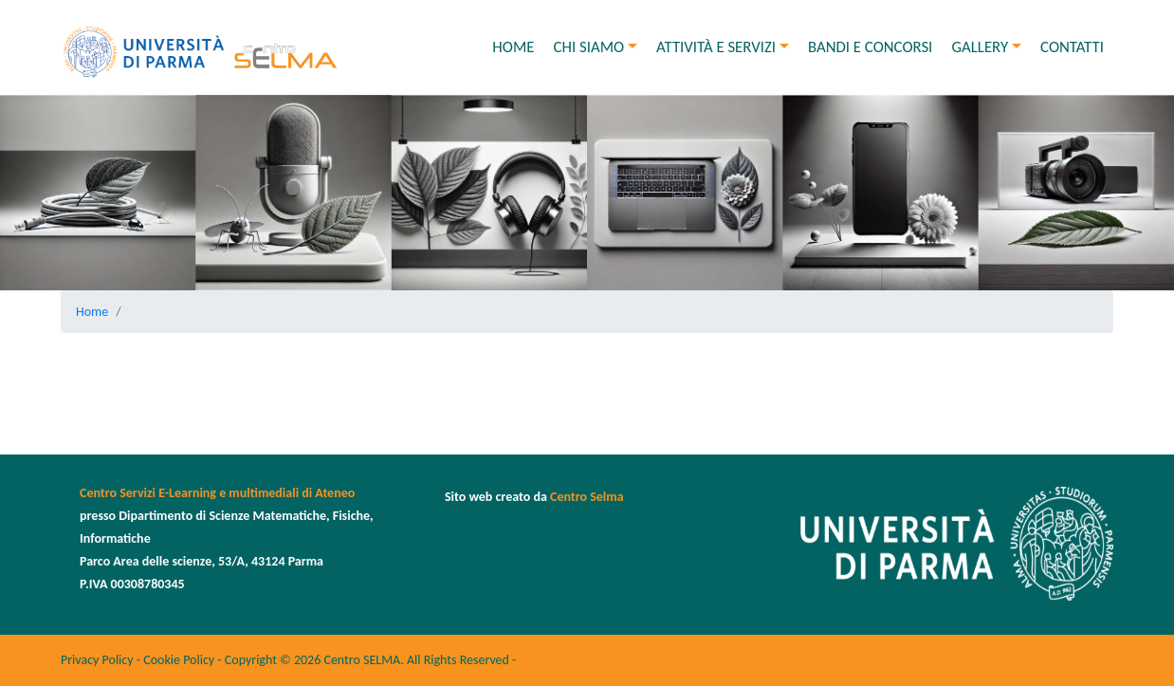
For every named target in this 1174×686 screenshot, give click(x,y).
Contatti (1072, 47)
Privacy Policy (97, 660)
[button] (637, 47)
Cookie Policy (178, 660)
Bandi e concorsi (870, 47)
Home (513, 47)
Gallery (979, 47)
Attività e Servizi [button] (716, 47)
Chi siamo (589, 47)
